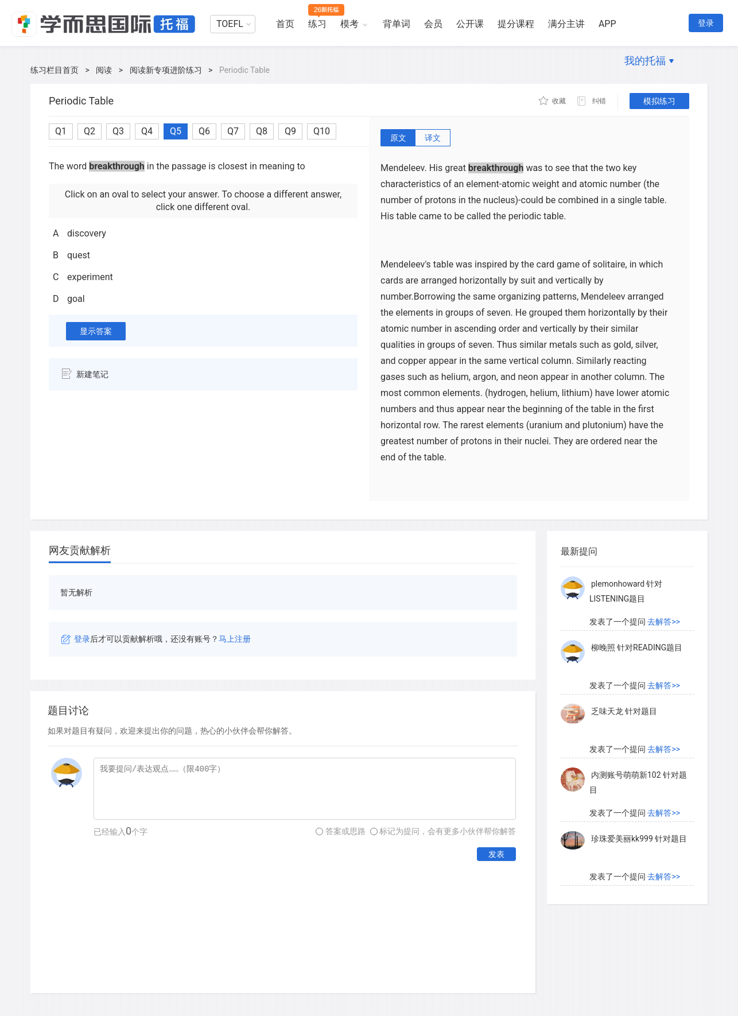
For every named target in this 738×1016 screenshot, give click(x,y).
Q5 (175, 131)
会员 (433, 23)
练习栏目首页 (54, 70)
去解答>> (663, 621)
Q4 (147, 131)
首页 (285, 23)
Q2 (89, 131)
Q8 (261, 131)
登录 (706, 23)
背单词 (396, 23)
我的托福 (645, 61)
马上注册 (235, 638)
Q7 (233, 131)
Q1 (61, 131)
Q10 (321, 131)
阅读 (104, 70)
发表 (496, 854)
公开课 (470, 23)
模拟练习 (659, 101)
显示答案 (96, 331)
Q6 (204, 131)
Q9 (290, 131)
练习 (317, 23)
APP (607, 23)
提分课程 (516, 23)
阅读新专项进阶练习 (166, 70)
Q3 (118, 131)
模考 (349, 23)
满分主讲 (566, 23)
